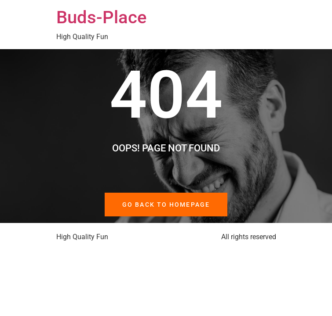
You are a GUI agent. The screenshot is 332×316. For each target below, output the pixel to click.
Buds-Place (101, 17)
